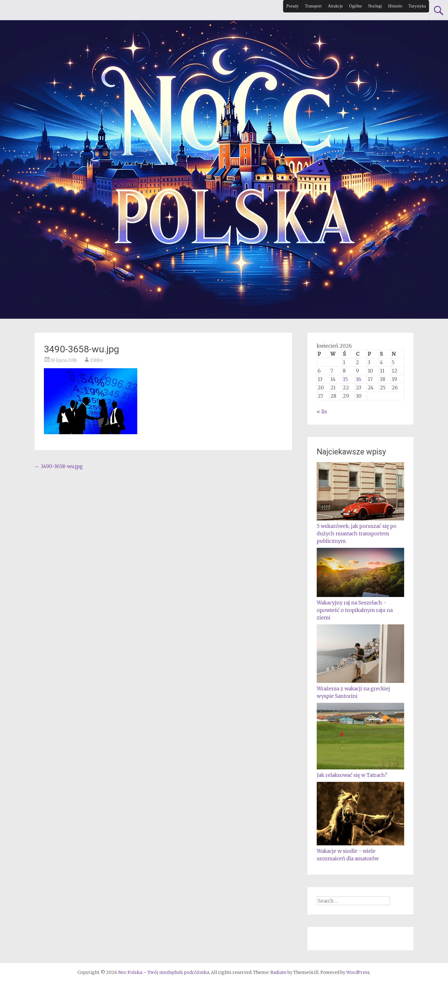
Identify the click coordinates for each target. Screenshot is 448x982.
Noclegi (375, 6)
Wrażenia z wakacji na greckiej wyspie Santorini (360, 688)
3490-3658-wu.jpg (59, 466)
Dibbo (96, 360)
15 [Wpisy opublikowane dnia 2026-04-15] (345, 379)
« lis (322, 411)
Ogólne (355, 6)
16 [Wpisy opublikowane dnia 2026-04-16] (358, 379)
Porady (292, 6)
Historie (395, 6)
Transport (313, 6)
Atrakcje (335, 6)
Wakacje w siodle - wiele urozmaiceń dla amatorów (360, 851)
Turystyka (417, 6)
